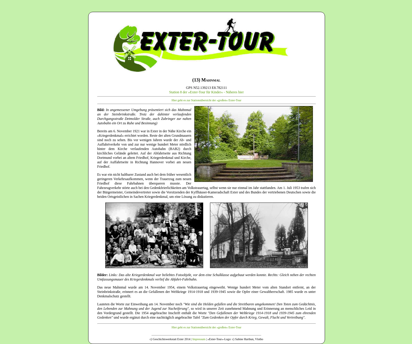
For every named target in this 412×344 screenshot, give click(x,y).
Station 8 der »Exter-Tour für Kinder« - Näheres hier (206, 92)
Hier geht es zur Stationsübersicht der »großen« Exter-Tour (207, 100)
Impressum (198, 339)
